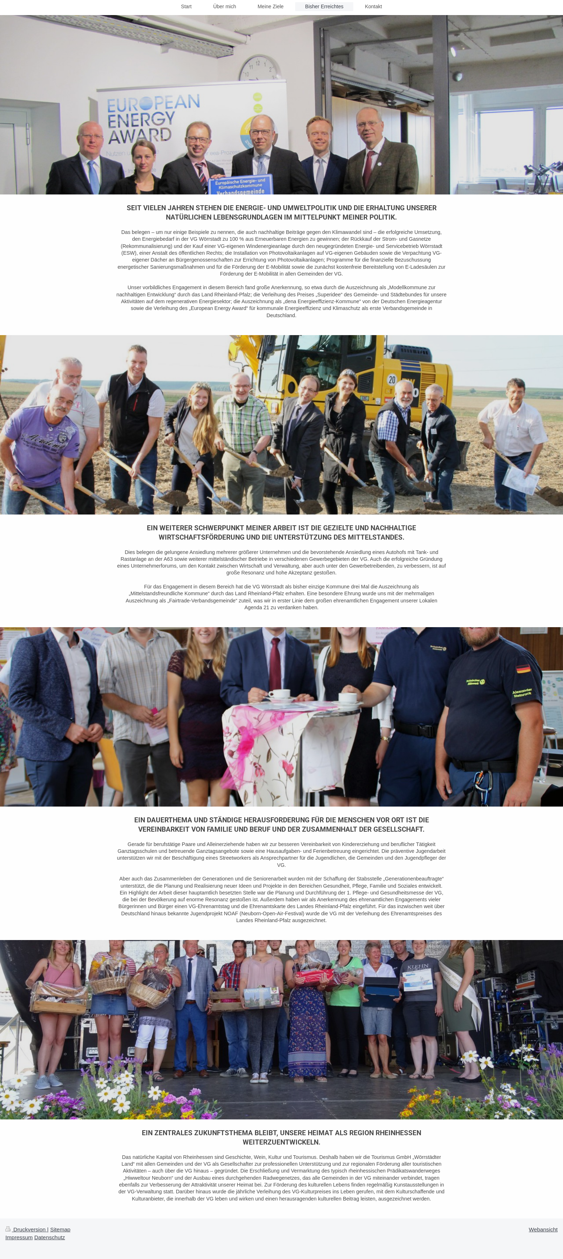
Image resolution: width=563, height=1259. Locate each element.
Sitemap (60, 1229)
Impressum (19, 1237)
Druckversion (26, 1229)
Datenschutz (49, 1237)
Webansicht (543, 1229)
